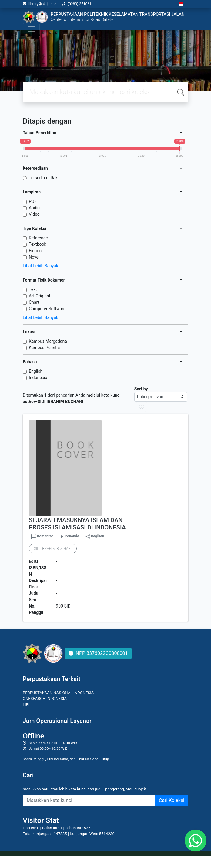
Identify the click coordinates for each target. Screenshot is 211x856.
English (35, 371)
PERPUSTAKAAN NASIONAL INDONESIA (58, 692)
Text (33, 289)
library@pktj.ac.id (42, 4)
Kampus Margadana (48, 341)
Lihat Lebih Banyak (40, 265)
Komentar (42, 536)
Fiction (35, 250)
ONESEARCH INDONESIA (45, 698)
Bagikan (94, 536)
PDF (33, 201)
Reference (38, 237)
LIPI (26, 704)
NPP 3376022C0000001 (98, 653)
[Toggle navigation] (31, 29)
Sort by (141, 388)
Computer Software (47, 308)
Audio (34, 207)
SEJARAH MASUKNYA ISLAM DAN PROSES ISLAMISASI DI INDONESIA (77, 523)
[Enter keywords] (89, 800)
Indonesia (38, 377)
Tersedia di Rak (43, 177)
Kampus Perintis (44, 347)
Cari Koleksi (171, 800)
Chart (34, 302)
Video (34, 214)
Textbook (37, 244)
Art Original (39, 295)
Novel (34, 257)
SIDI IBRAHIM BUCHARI (53, 548)
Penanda (72, 536)
